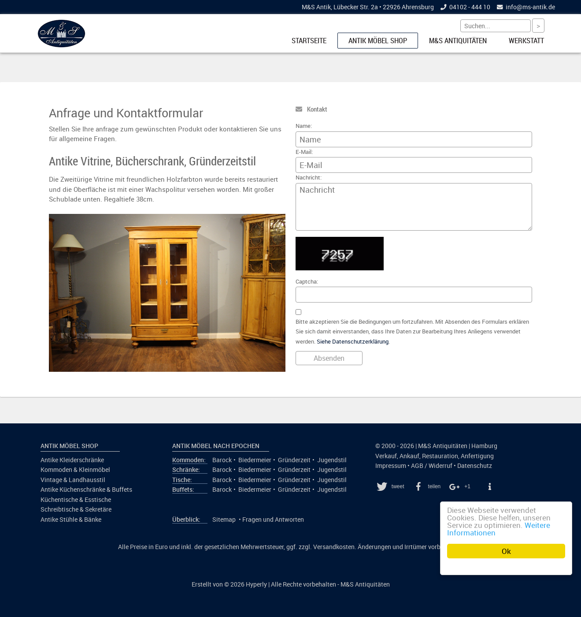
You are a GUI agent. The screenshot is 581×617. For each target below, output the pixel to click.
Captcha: (307, 281)
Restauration (440, 456)
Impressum (390, 466)
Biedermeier (254, 460)
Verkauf (386, 456)
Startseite (309, 40)
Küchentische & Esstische (76, 500)
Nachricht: (309, 177)
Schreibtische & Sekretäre (76, 509)
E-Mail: (304, 152)
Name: (304, 126)
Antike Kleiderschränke (72, 460)
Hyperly (256, 584)
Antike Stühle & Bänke (71, 520)
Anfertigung (477, 456)
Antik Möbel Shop (377, 40)
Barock (222, 460)
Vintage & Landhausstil (73, 480)
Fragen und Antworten (273, 520)
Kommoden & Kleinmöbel (75, 470)
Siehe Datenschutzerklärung (353, 341)
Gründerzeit (294, 460)
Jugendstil (332, 460)
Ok (506, 551)
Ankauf (409, 456)
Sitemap (224, 520)
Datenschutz (474, 466)
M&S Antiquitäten (458, 40)
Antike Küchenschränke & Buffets (86, 490)
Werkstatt (526, 40)
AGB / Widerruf (431, 466)
